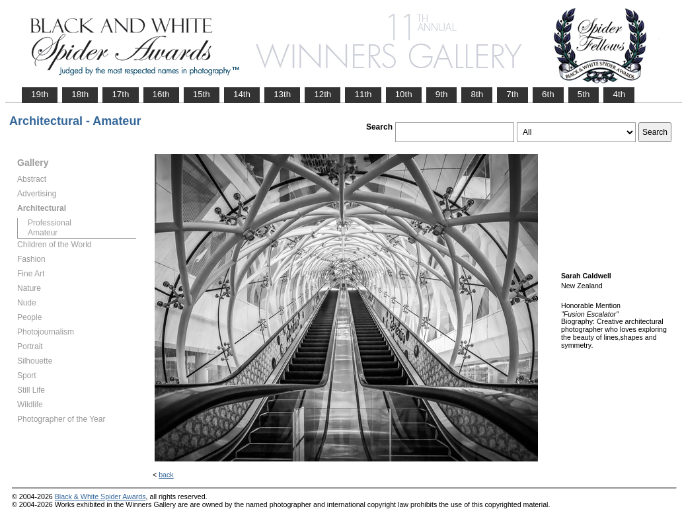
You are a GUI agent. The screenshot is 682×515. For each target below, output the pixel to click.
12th (322, 94)
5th (583, 94)
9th (441, 94)
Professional (49, 222)
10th (404, 94)
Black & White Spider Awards (100, 496)
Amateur (42, 232)
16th (161, 94)
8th (476, 94)
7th (512, 94)
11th (363, 94)
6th (548, 94)
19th (40, 94)
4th (618, 94)
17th (120, 94)
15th (201, 94)
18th (80, 94)
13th (282, 94)
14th (242, 94)
